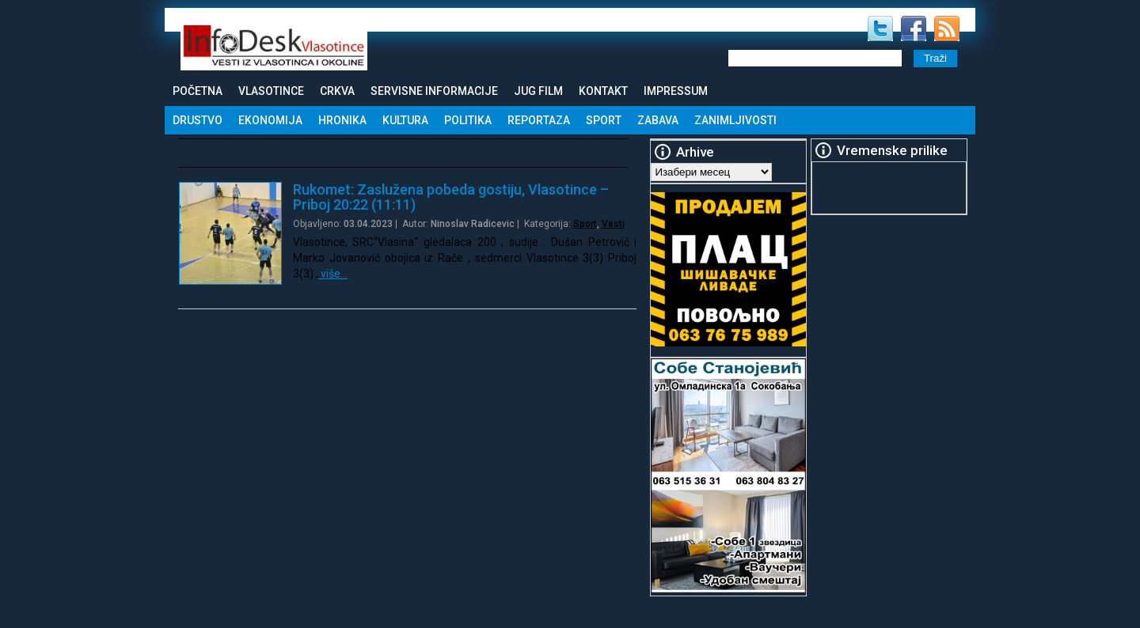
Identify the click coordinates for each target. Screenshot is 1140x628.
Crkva (337, 91)
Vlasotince (271, 91)
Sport (603, 120)
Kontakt (603, 91)
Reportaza (538, 120)
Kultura (405, 120)
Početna (197, 91)
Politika (468, 120)
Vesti (613, 223)
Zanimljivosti (735, 120)
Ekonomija (270, 120)
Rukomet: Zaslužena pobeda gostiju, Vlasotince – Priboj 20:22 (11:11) (451, 197)
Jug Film (538, 91)
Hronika (342, 120)
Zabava (657, 120)
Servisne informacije (434, 91)
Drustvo (197, 120)
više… (333, 273)
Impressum (676, 91)
